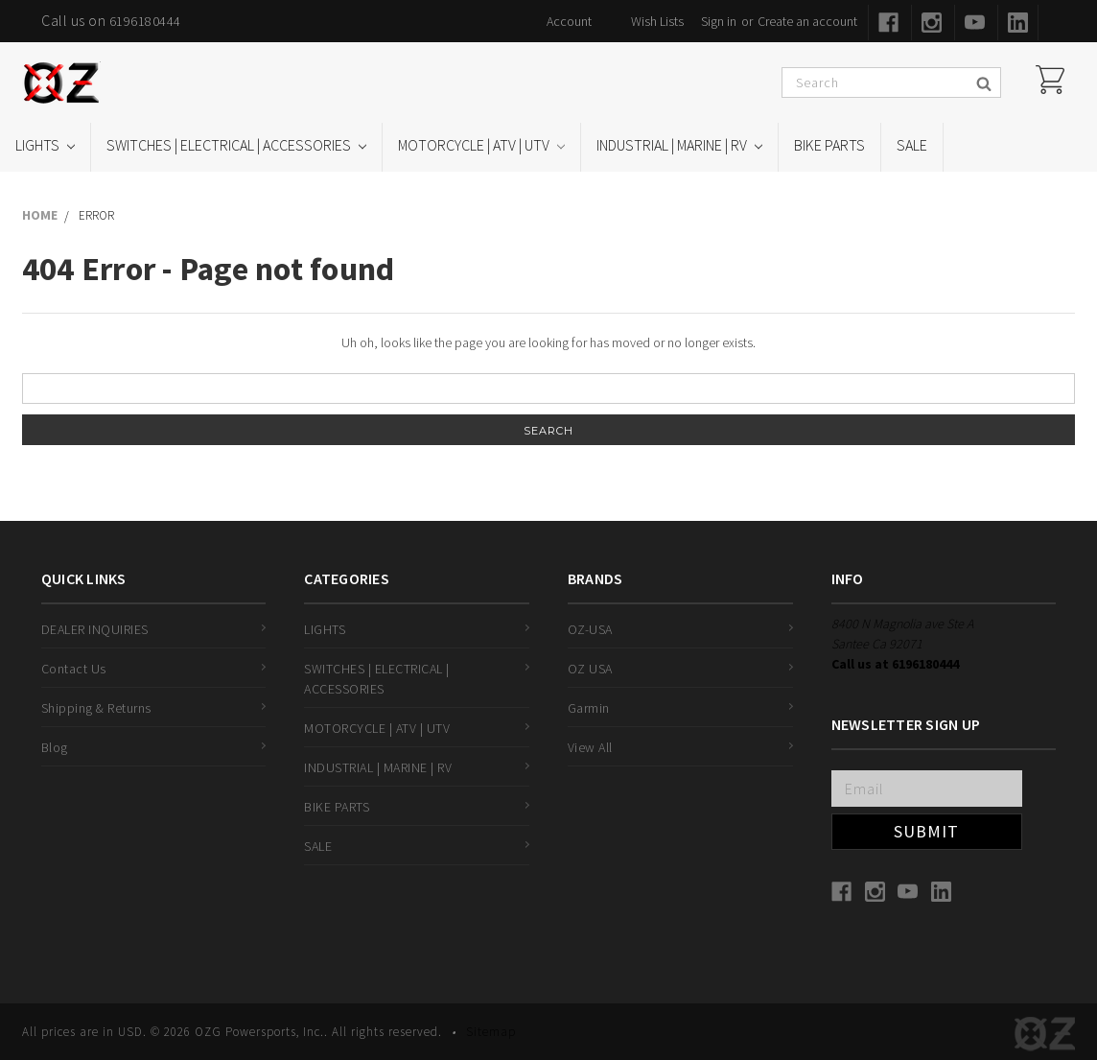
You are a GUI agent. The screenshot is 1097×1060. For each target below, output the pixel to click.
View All (590, 747)
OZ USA (590, 668)
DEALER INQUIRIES (95, 629)
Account (569, 21)
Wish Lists (657, 21)
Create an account (807, 21)
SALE (912, 144)
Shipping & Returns (96, 708)
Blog (54, 747)
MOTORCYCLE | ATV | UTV (481, 144)
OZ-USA (590, 629)
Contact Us (73, 668)
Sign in (718, 21)
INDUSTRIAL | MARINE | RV (679, 144)
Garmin (589, 708)
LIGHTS (45, 144)
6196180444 (145, 21)
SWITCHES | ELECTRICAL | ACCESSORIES (236, 144)
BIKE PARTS (829, 144)
